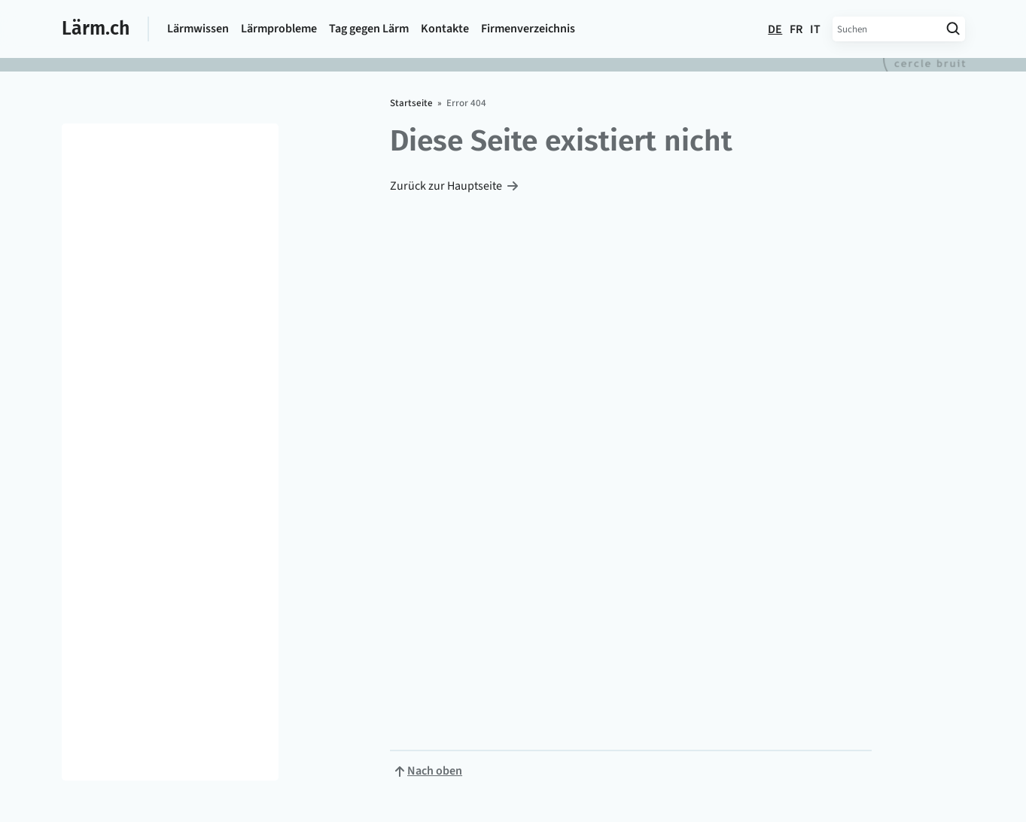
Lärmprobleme (279, 28)
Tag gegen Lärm (369, 28)
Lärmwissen (198, 28)
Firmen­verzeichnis (528, 28)
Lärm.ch (95, 28)
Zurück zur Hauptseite (446, 186)
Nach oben (434, 771)
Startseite (411, 103)
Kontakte (445, 28)
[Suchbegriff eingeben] (887, 29)
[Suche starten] (953, 29)
